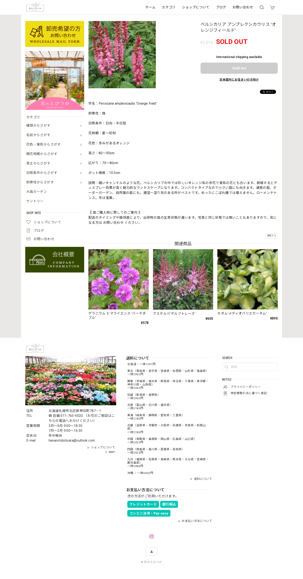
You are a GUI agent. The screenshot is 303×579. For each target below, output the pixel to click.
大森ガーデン (36, 192)
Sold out (239, 68)
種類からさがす (38, 126)
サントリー (35, 201)
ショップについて (196, 7)
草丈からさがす (38, 163)
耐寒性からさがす (40, 182)
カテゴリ (168, 7)
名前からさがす (38, 135)
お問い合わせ (243, 7)
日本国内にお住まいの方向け (239, 79)
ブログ (221, 7)
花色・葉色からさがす (43, 144)
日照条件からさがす (41, 173)
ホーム (150, 7)
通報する (271, 235)
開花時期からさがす (41, 154)
